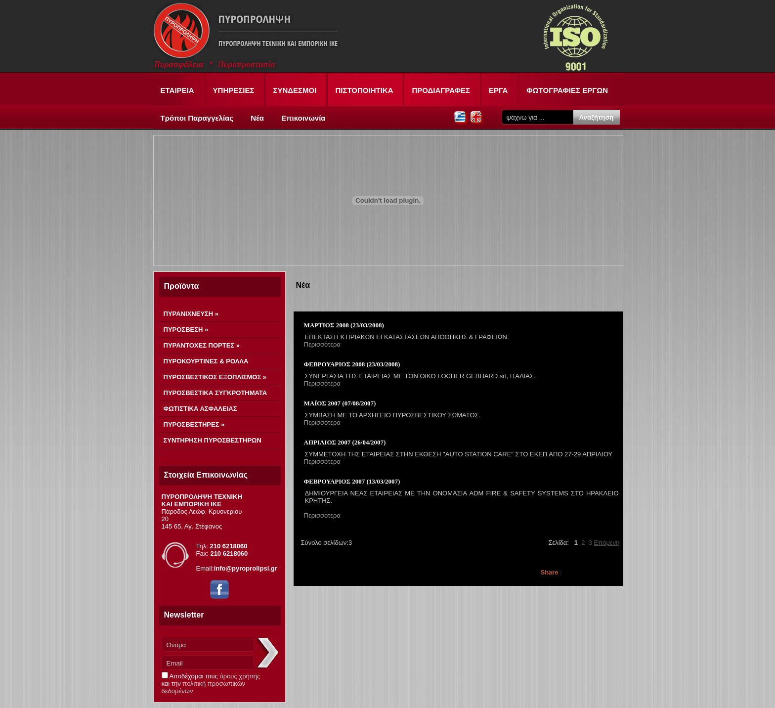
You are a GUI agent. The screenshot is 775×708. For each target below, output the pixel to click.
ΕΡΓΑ (498, 90)
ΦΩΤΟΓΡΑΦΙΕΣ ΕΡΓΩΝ (567, 90)
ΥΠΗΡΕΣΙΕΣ (234, 90)
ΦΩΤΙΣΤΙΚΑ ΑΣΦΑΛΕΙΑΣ (200, 408)
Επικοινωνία (303, 118)
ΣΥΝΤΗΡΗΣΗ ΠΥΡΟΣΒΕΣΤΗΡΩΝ (212, 440)
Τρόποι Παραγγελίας (197, 118)
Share (550, 572)
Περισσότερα (322, 344)
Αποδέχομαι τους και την (211, 683)
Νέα (257, 118)
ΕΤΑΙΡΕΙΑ (177, 90)
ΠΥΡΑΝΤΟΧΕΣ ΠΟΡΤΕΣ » (202, 345)
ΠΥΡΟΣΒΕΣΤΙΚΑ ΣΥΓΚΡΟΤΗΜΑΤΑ (215, 393)
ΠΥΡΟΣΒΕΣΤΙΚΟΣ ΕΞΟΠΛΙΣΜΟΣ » (215, 377)
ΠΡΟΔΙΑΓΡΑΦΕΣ (441, 90)
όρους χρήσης (240, 676)
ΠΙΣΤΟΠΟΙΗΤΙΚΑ (364, 90)
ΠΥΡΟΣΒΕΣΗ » (186, 329)
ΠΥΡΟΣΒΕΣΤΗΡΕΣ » (194, 424)
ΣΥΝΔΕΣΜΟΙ (294, 90)
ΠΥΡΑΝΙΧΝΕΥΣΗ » (191, 313)
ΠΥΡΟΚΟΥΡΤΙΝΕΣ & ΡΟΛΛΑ (206, 361)
